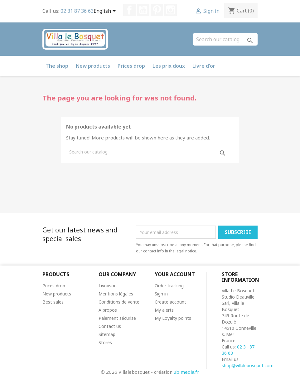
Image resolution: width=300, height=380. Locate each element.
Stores (105, 342)
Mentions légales (116, 294)
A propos (108, 310)
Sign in (161, 294)
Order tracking (169, 286)
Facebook (129, 10)
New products (93, 65)
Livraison (108, 286)
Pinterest (157, 10)
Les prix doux (168, 65)
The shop (57, 65)
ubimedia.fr (186, 372)
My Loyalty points (173, 318)
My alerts (164, 310)
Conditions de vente (119, 302)
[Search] (225, 39)
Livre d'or (203, 65)
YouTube (143, 10)
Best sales (53, 302)
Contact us (110, 326)
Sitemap (107, 334)
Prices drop (131, 65)
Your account (175, 274)
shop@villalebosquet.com (247, 365)
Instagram (170, 10)
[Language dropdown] (106, 11)
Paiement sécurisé (117, 318)
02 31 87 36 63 (77, 10)
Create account (170, 302)
